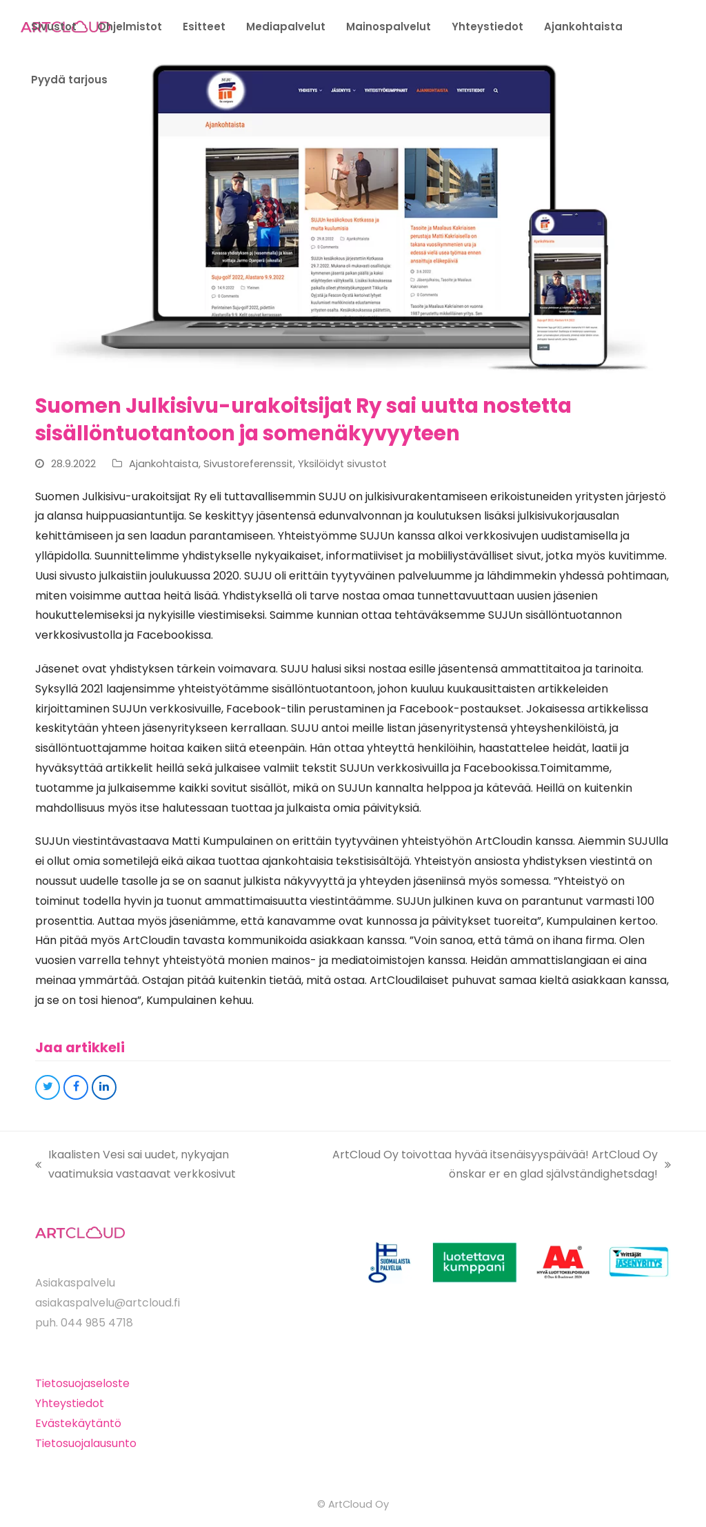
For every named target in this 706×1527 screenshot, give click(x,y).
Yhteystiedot (69, 1403)
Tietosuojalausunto (86, 1443)
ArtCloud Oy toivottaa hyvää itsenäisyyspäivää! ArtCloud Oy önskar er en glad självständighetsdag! (488, 1166)
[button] (47, 1087)
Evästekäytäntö (78, 1423)
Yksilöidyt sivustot (342, 464)
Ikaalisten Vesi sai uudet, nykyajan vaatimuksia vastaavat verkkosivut (135, 1166)
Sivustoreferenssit (248, 464)
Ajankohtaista (164, 464)
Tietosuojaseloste (82, 1383)
